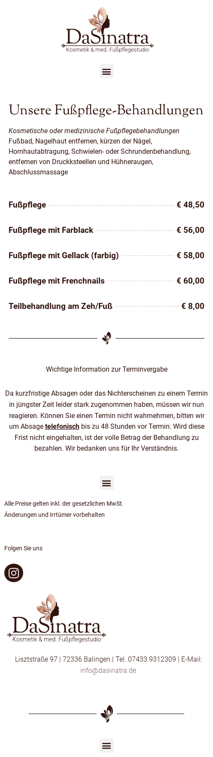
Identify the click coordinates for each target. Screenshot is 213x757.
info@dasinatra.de (108, 670)
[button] (107, 71)
